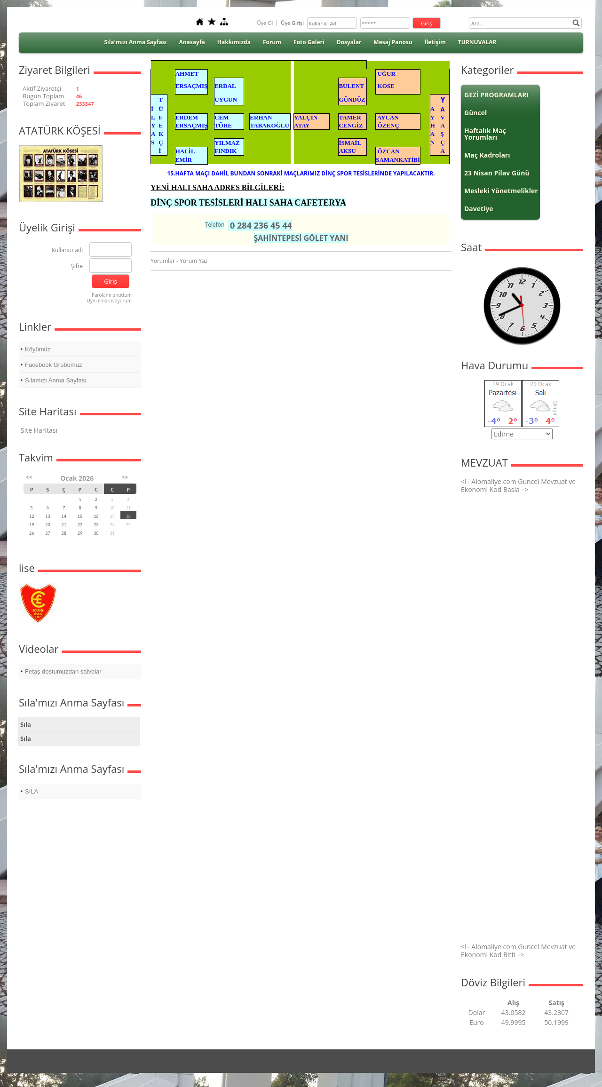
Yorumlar (162, 261)
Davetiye (478, 208)
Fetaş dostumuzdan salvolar (63, 671)
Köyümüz (37, 349)
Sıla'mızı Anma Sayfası (135, 42)
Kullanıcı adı (67, 250)
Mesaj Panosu (392, 42)
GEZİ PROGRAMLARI (496, 94)
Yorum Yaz (193, 261)
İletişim (435, 42)
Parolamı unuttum (112, 295)
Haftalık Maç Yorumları (485, 134)
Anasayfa (192, 42)
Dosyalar (349, 42)
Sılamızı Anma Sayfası (56, 380)
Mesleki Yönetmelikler (501, 190)
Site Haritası (39, 430)
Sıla (25, 724)
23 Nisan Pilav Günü (497, 172)
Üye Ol (265, 22)
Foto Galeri (309, 42)
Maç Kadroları (487, 155)
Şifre (77, 266)
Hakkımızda (234, 42)
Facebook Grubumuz (53, 364)
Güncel (475, 112)
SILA (31, 791)
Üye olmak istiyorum (109, 300)
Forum (272, 42)
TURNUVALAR (477, 42)
